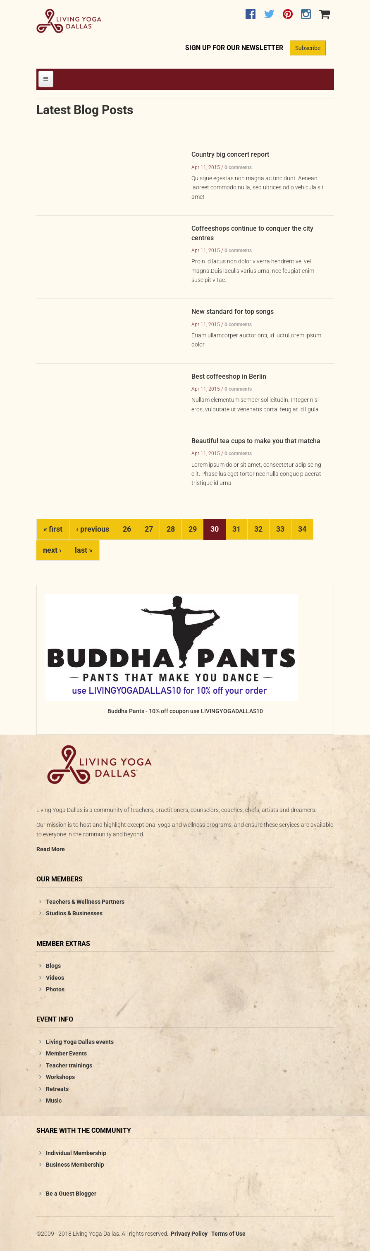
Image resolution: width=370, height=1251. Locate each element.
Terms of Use (228, 1233)
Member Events (66, 1053)
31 (236, 529)
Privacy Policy (189, 1233)
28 (171, 529)
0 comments (238, 167)
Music (54, 1100)
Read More (50, 849)
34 (302, 529)
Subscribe (307, 48)
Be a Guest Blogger (71, 1193)
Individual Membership (76, 1153)
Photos (55, 989)
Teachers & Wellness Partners (85, 901)
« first (52, 529)
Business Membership (75, 1164)
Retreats (57, 1089)
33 (280, 529)
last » (84, 550)
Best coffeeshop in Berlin (228, 376)
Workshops (60, 1077)
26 (127, 529)
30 (214, 529)
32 (258, 529)
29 (193, 529)
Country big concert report (230, 154)
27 (149, 529)
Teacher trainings (69, 1065)
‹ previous (92, 529)
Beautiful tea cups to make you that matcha (255, 441)
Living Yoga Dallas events (80, 1042)
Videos (55, 977)
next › (52, 550)
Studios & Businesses (74, 913)
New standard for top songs (232, 311)
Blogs (53, 965)
